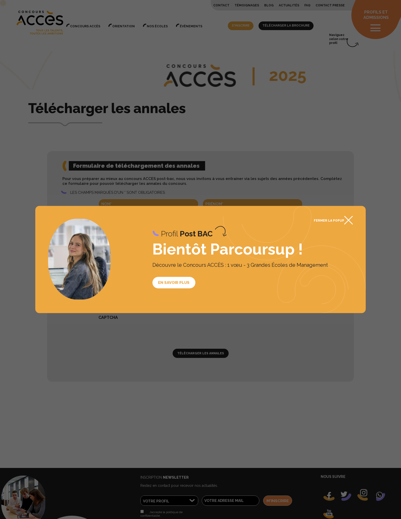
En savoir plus (174, 282)
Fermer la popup (329, 220)
